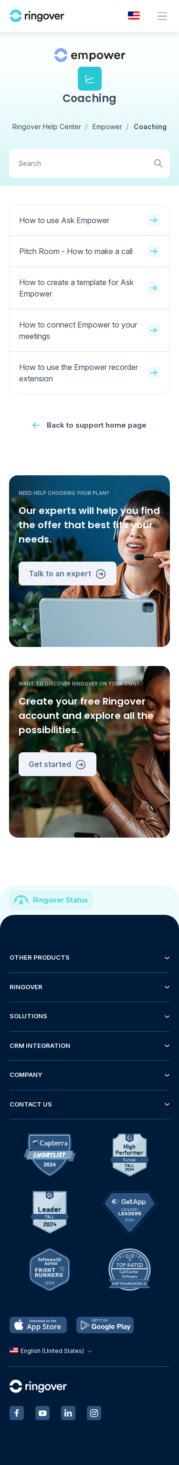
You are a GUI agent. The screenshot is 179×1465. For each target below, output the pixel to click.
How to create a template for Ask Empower (89, 287)
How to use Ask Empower (89, 220)
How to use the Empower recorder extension (89, 372)
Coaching (150, 127)
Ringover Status (60, 899)
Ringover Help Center (46, 127)
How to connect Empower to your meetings (89, 330)
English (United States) (52, 1350)
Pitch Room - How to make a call (89, 251)
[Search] (89, 163)
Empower (107, 127)
